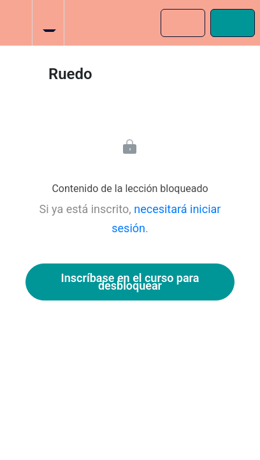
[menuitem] (48, 22)
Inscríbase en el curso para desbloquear (130, 281)
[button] (16, 22)
